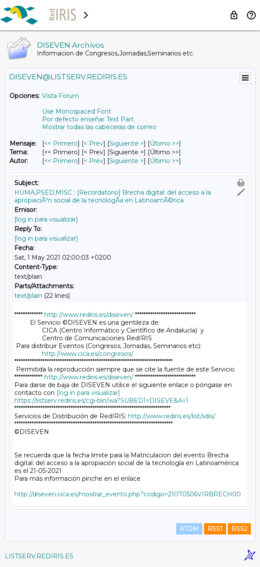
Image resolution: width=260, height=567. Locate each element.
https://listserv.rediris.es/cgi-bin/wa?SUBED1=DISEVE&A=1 (101, 400)
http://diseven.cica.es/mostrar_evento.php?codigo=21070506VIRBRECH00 (127, 494)
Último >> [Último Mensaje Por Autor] (164, 161)
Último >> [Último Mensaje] (164, 143)
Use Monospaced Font (76, 111)
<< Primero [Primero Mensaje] (61, 143)
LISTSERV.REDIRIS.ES (39, 556)
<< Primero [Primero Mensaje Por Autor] (61, 161)
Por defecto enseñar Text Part (88, 119)
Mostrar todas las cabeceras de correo (99, 127)
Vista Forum (60, 96)
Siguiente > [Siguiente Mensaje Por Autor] (126, 161)
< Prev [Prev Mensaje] (93, 143)
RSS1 (215, 529)
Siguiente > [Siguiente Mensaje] (126, 143)
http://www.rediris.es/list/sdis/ (171, 416)
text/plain (28, 296)
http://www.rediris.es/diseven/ (88, 315)
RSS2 (239, 529)
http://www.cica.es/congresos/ (87, 354)
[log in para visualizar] (46, 219)
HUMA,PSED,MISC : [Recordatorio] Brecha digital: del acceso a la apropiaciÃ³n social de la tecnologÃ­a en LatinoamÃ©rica (112, 196)
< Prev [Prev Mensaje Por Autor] (93, 161)
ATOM (189, 529)
